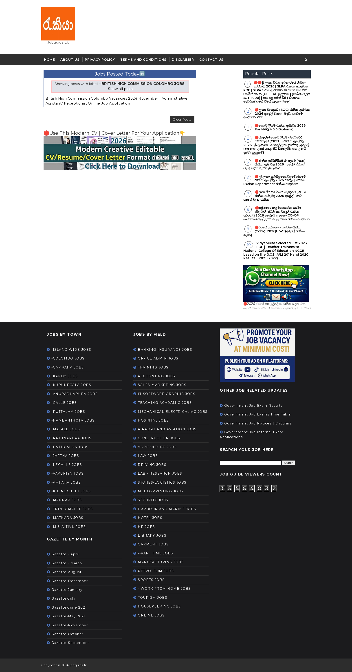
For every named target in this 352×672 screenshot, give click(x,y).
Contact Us (211, 60)
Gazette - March (66, 563)
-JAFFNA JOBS (65, 456)
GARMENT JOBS (153, 544)
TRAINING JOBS (153, 367)
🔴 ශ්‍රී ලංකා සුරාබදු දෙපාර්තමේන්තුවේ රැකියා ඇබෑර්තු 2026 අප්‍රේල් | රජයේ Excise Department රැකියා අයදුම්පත (274, 180)
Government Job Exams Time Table (257, 414)
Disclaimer (183, 60)
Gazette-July (63, 598)
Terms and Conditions (143, 60)
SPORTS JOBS (151, 580)
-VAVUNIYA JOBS (67, 473)
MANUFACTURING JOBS (161, 562)
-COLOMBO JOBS (68, 358)
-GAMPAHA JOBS (67, 367)
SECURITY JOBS (153, 500)
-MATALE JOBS (65, 429)
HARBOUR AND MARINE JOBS (167, 509)
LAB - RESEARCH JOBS (160, 473)
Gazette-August (66, 572)
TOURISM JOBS (152, 598)
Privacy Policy (100, 60)
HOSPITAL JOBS (153, 420)
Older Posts (182, 120)
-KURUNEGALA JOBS (71, 385)
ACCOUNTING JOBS (156, 376)
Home (49, 60)
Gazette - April (65, 554)
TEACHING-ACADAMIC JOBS (165, 403)
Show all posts (120, 89)
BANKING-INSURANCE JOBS (165, 350)
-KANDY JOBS (64, 376)
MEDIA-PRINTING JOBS (160, 491)
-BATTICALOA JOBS (69, 447)
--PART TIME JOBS (155, 553)
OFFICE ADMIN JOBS (158, 358)
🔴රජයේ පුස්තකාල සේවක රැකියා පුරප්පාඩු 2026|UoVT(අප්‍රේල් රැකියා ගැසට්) (274, 231)
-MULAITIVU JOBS (68, 527)
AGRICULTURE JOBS (157, 447)
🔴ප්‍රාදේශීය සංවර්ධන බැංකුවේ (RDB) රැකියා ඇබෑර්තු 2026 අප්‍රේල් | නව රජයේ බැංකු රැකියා (274, 196)
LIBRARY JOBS (152, 536)
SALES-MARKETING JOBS (162, 385)
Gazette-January (67, 590)
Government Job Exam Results (253, 406)
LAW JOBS (148, 456)
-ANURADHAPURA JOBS (74, 394)
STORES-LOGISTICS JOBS (162, 482)
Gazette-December (69, 581)
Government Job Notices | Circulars (257, 423)
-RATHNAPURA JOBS (71, 438)
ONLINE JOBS (151, 615)
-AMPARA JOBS (66, 482)
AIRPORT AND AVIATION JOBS (167, 429)
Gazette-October (67, 634)
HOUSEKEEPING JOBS (159, 606)
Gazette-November (69, 625)
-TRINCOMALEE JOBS (72, 509)
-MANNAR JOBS (66, 500)
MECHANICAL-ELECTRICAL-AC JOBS (173, 412)
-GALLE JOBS (64, 403)
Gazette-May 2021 (68, 616)
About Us (69, 60)
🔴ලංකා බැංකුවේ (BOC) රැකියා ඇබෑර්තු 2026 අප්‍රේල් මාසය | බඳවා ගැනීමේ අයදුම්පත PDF (276, 113)
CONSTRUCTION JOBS (159, 438)
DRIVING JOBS (152, 465)
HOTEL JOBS (150, 518)
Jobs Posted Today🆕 (120, 74)
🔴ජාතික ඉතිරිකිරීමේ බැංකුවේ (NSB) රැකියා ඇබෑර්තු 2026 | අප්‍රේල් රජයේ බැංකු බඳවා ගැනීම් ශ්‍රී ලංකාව (274, 164)
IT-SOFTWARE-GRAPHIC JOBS (166, 394)
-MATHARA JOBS (67, 518)
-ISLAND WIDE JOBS (71, 350)
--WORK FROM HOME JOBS (164, 589)
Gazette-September (70, 643)
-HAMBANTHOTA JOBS (73, 420)
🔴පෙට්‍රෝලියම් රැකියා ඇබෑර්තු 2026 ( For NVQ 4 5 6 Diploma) (281, 127)
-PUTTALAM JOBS (68, 412)
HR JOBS (146, 527)
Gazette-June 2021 (69, 607)
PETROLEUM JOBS (156, 571)
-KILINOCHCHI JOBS (71, 491)
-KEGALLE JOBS (66, 465)
